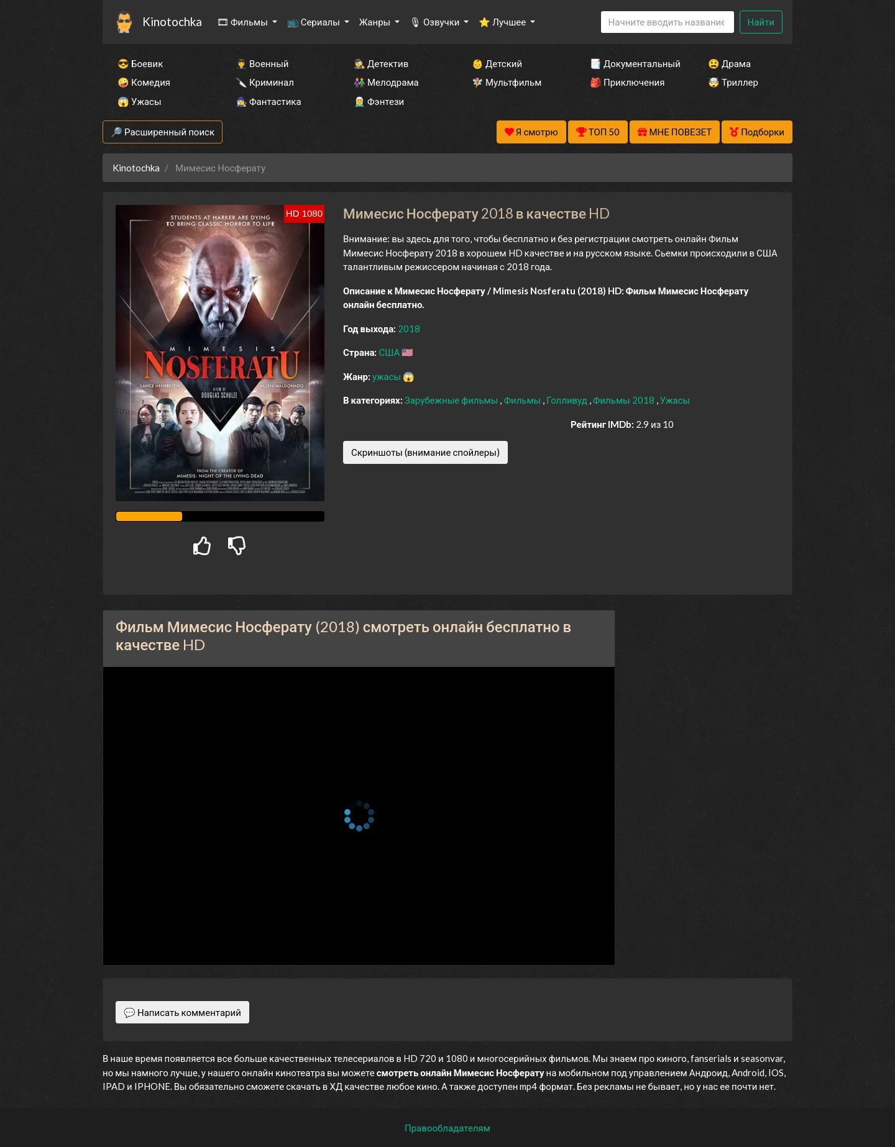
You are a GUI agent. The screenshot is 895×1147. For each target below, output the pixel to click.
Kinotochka (172, 21)
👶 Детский (497, 63)
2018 (409, 328)
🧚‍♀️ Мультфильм (506, 82)
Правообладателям (447, 1127)
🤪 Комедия (143, 82)
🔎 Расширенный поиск (162, 131)
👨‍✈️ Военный (262, 63)
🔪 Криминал (265, 82)
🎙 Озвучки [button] (435, 21)
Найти (761, 21)
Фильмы (523, 400)
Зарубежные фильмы (452, 400)
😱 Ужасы (139, 101)
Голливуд (567, 400)
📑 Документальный (632, 63)
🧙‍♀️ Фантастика (268, 101)
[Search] (667, 22)
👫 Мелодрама (386, 82)
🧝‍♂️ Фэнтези (379, 101)
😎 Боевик (140, 63)
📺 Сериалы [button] (314, 21)
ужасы (387, 376)
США (390, 352)
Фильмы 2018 (624, 400)
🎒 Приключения (627, 82)
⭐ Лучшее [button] (503, 21)
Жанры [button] (376, 21)
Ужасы (675, 400)
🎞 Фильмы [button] (243, 21)
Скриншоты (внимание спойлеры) (425, 452)
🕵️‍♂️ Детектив (381, 63)
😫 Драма (729, 63)
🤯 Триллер (733, 82)
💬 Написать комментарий (182, 1012)
